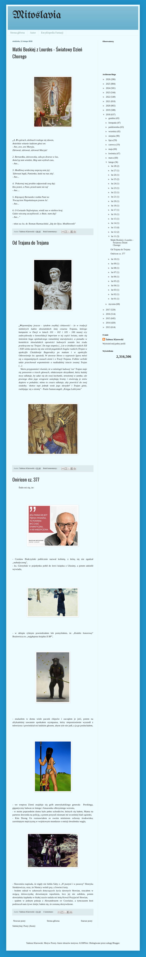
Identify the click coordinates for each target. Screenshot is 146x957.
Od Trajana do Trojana (30, 242)
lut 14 (114, 223)
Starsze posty (86, 921)
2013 (108, 327)
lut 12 (114, 232)
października (114, 127)
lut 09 (114, 263)
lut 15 (114, 219)
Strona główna (17, 32)
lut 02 (114, 294)
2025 (108, 84)
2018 (108, 114)
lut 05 (114, 281)
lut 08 (114, 268)
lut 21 (114, 197)
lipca (110, 140)
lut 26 (114, 175)
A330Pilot (83, 943)
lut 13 (114, 227)
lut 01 (114, 299)
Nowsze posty (19, 921)
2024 (108, 88)
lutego (111, 162)
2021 (108, 101)
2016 (108, 314)
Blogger (115, 943)
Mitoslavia (36, 15)
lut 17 (114, 210)
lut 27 (114, 170)
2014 (108, 323)
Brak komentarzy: (50, 232)
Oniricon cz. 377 (25, 479)
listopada (112, 123)
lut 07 (114, 272)
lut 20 (114, 201)
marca (111, 158)
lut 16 (114, 214)
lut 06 (114, 277)
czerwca (112, 144)
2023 (108, 92)
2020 (108, 106)
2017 (108, 310)
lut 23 (114, 188)
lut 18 (114, 205)
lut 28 (114, 166)
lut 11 (113, 236)
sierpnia (112, 136)
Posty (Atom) (29, 926)
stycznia (112, 304)
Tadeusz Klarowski (114, 339)
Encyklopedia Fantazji (52, 32)
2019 (108, 110)
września (112, 131)
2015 (108, 318)
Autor (33, 32)
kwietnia (112, 153)
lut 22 (114, 192)
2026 (108, 79)
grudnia (112, 118)
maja (110, 149)
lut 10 (114, 259)
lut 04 (114, 285)
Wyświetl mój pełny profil (114, 344)
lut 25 (114, 179)
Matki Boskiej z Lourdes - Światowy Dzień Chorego (122, 243)
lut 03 (114, 290)
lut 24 (114, 183)
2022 (108, 97)
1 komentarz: (48, 912)
